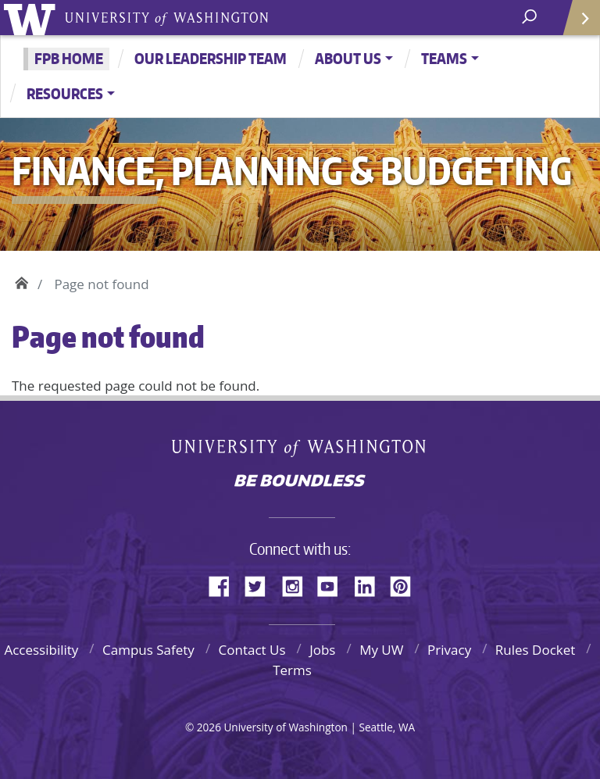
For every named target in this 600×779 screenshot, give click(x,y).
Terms (292, 670)
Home (21, 280)
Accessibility (41, 650)
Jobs (322, 650)
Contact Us (252, 650)
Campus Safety (148, 650)
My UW (381, 650)
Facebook (225, 583)
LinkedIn (370, 583)
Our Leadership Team (210, 58)
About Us (348, 58)
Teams (444, 58)
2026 (209, 727)
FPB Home (68, 58)
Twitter (261, 583)
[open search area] (530, 17)
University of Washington (32, 17)
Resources (65, 93)
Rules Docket (535, 650)
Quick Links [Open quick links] (576, 24)
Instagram (297, 583)
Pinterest (406, 583)
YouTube (333, 583)
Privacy (449, 650)
